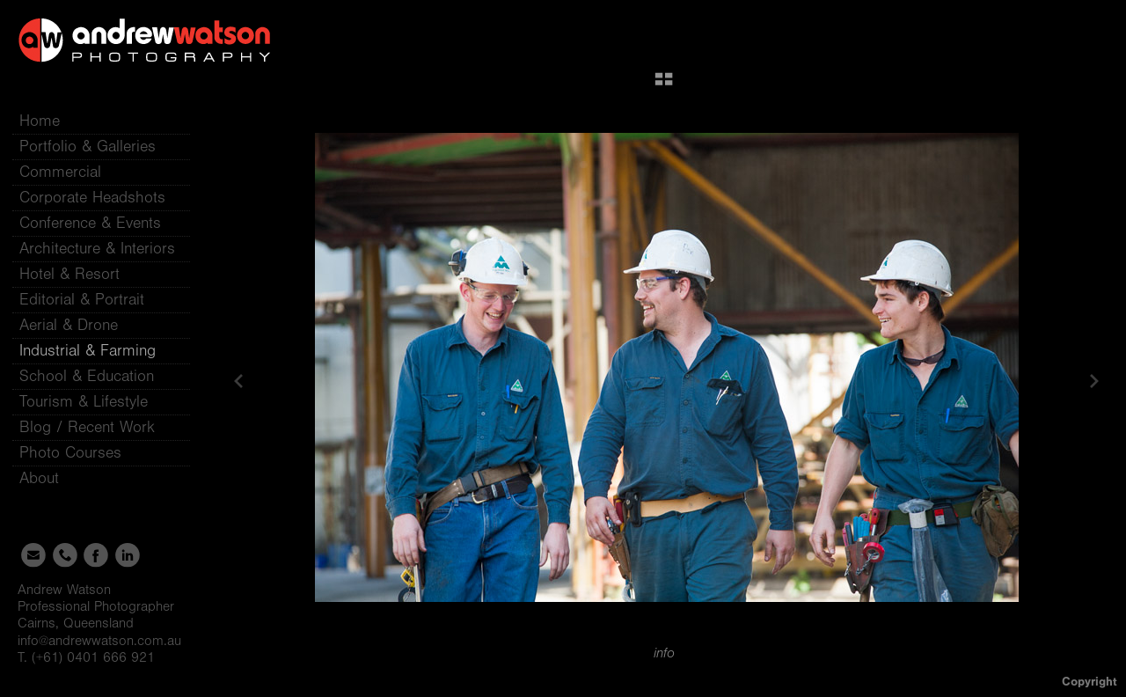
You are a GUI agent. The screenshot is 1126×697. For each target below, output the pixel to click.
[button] (663, 85)
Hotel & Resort (69, 274)
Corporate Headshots (92, 197)
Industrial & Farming (87, 350)
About (49, 478)
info (664, 653)
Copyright (1089, 681)
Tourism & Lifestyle (83, 402)
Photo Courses (81, 453)
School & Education (86, 376)
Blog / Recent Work (87, 427)
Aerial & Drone (68, 325)
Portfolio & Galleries (98, 146)
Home (39, 121)
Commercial (60, 172)
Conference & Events (90, 223)
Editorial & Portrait (81, 299)
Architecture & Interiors (97, 248)
